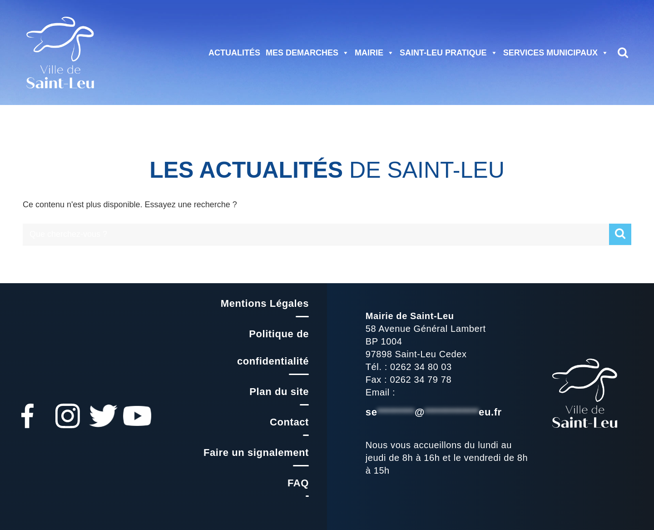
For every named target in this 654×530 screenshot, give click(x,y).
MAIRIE (374, 52)
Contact (289, 422)
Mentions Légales (265, 303)
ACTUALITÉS (234, 52)
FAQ (298, 483)
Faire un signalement (256, 452)
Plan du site (279, 391)
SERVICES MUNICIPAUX (556, 52)
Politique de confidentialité (273, 347)
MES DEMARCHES (307, 52)
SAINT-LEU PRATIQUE (449, 52)
